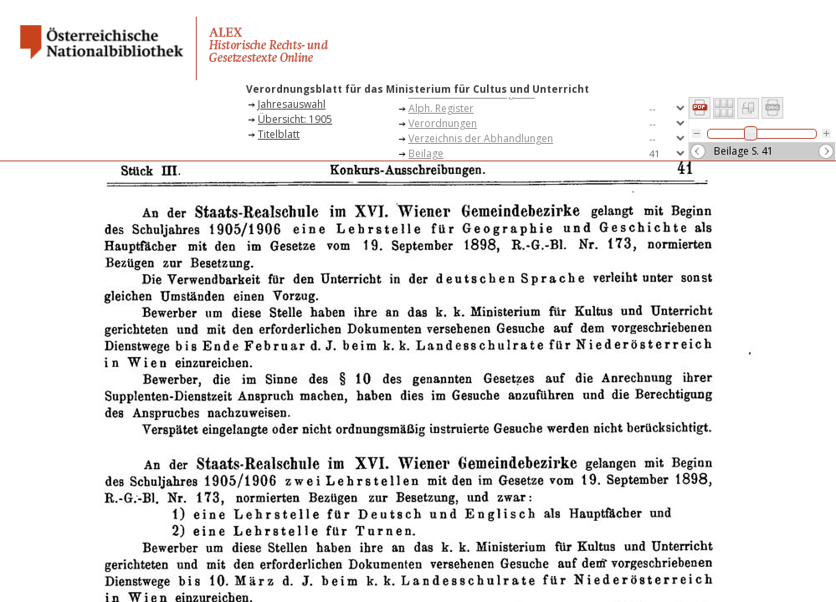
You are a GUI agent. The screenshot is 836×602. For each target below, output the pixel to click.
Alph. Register (441, 108)
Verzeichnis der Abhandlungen (480, 138)
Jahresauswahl (292, 104)
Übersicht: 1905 (295, 119)
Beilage (426, 153)
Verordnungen (442, 123)
